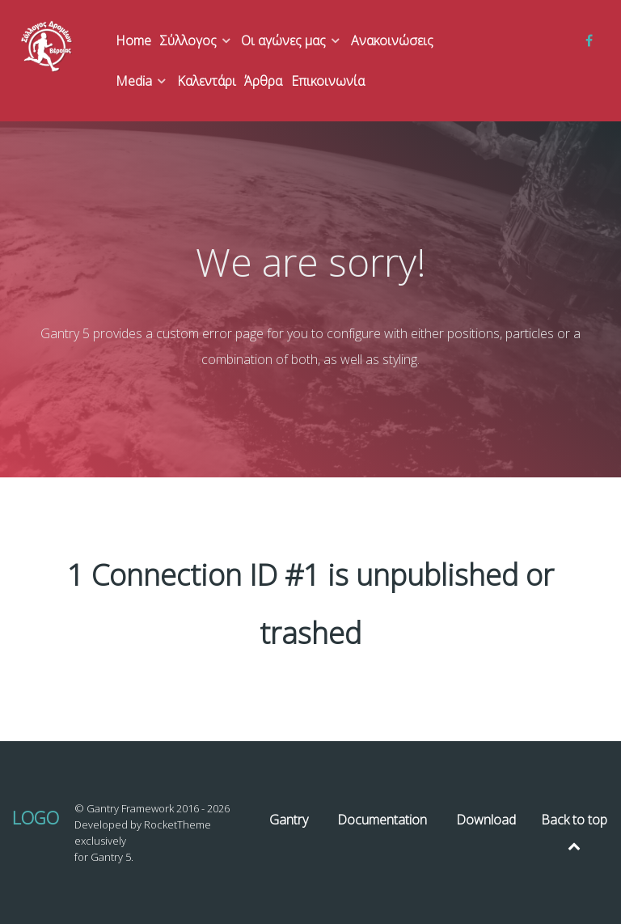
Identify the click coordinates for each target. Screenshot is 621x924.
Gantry (288, 820)
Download (486, 820)
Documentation (382, 820)
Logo (35, 817)
